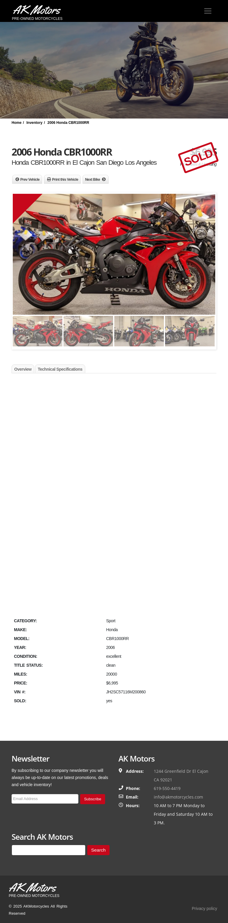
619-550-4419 (167, 788)
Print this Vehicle (65, 179)
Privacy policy (204, 908)
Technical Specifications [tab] (60, 369)
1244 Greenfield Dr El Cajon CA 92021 (181, 775)
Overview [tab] (22, 369)
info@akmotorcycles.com (178, 797)
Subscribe (92, 799)
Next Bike (92, 179)
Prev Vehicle (30, 179)
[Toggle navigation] (208, 11)
